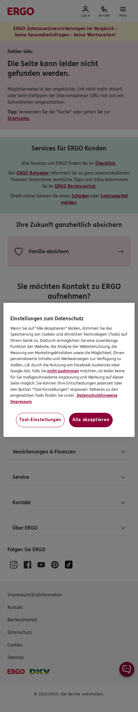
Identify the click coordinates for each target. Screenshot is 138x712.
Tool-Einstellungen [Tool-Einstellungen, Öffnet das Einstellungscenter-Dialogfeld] (40, 420)
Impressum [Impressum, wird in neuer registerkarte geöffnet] (21, 401)
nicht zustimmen (63, 371)
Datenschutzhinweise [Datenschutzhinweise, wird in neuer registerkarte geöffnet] (96, 395)
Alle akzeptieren (90, 420)
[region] (69, 370)
